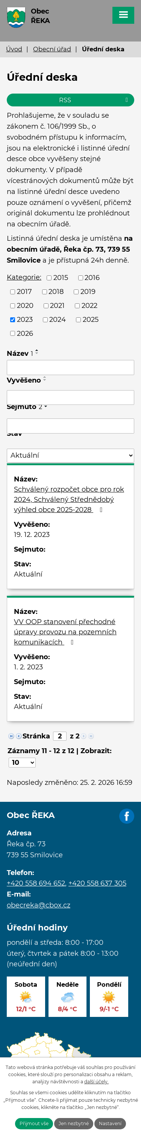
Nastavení (110, 1123)
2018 (56, 292)
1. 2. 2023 (28, 667)
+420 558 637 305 (97, 883)
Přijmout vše (34, 1123)
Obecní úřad (52, 49)
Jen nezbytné (74, 1123)
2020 (25, 305)
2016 (92, 278)
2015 (60, 278)
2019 (88, 292)
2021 (57, 305)
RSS (94, 100)
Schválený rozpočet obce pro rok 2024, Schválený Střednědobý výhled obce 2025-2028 (69, 499)
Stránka (36, 736)
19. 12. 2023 (32, 535)
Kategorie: (24, 277)
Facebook (126, 816)
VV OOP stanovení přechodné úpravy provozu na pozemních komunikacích (65, 632)
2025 (91, 319)
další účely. (96, 1081)
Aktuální (28, 574)
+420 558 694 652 (36, 883)
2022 (89, 305)
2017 (24, 292)
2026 (25, 333)
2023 (25, 319)
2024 (57, 319)
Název (20, 353)
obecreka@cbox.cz (38, 905)
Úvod (14, 49)
